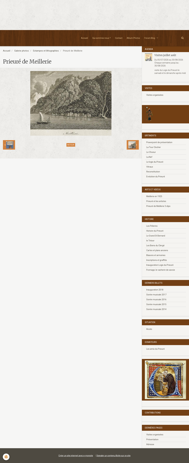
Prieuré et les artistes (156, 201)
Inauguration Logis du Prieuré (159, 265)
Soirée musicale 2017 (156, 294)
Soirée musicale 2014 (156, 309)
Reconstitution (153, 171)
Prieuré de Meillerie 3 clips (158, 206)
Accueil (84, 38)
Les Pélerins (152, 226)
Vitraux (149, 167)
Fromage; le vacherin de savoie (160, 270)
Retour (70, 145)
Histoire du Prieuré (154, 231)
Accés (149, 329)
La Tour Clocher (153, 147)
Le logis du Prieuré (154, 162)
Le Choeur (151, 152)
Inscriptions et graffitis (156, 260)
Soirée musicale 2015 (156, 304)
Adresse (150, 444)
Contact (118, 38)
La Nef (149, 157)
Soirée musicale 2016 (156, 299)
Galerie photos (21, 50)
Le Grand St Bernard (155, 236)
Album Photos (133, 38)
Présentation (152, 439)
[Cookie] (6, 457)
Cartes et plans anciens (157, 250)
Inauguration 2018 (154, 290)
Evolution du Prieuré (155, 176)
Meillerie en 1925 (154, 196)
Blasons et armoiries (155, 255)
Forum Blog (150, 38)
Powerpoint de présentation (159, 142)
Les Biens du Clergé (155, 245)
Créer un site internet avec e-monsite (75, 455)
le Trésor (150, 240)
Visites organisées (154, 95)
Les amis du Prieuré (155, 349)
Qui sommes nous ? (101, 38)
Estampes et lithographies (46, 50)
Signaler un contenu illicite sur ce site (113, 455)
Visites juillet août (165, 55)
